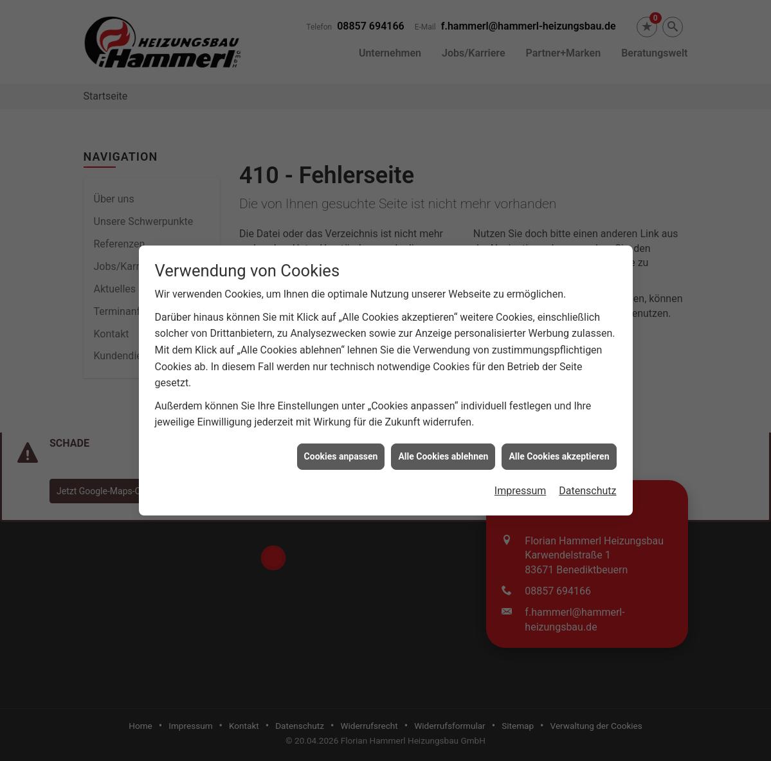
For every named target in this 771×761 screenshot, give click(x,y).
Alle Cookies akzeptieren (559, 452)
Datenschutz (587, 487)
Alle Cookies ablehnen (443, 452)
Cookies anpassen (341, 452)
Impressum (520, 487)
